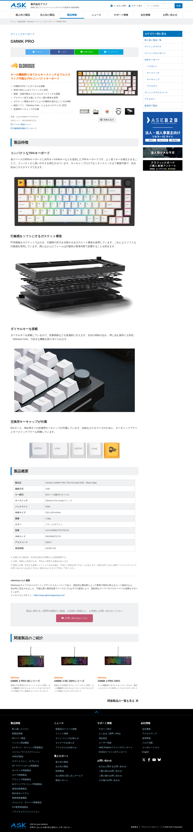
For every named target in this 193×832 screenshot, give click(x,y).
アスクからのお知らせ (66, 747)
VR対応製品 (17, 756)
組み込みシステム (20, 793)
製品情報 (72, 15)
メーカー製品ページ (22, 123)
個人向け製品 (23, 15)
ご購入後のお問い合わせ (110, 775)
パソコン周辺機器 (20, 743)
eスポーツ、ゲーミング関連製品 (27, 747)
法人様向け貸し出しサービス (69, 775)
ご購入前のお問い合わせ (110, 771)
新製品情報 (17, 733)
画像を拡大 (108, 118)
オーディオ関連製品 (21, 770)
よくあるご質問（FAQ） (110, 733)
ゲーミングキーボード (45, 22)
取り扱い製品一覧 (153, 40)
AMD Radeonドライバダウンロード (116, 747)
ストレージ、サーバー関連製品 (27, 802)
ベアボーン (152, 66)
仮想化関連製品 (19, 788)
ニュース (96, 15)
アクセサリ (152, 86)
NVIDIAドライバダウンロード (113, 752)
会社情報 (145, 15)
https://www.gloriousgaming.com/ (49, 593)
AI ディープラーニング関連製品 (27, 784)
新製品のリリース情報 (66, 729)
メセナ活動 (147, 743)
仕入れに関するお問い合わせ (112, 766)
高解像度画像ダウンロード (25, 127)
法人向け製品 (47, 15)
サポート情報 (121, 15)
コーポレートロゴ (150, 747)
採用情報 (146, 738)
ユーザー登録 (105, 743)
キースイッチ (153, 73)
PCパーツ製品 (18, 738)
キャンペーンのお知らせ (67, 738)
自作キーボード (152, 59)
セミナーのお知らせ (64, 743)
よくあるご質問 (119, 6)
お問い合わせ (170, 15)
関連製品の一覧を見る (120, 700)
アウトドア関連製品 (21, 779)
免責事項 (134, 827)
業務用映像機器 (19, 797)
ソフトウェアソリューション (26, 811)
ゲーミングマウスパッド (156, 92)
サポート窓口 (136, 6)
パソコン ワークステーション (26, 752)
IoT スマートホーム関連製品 (25, 765)
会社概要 (146, 729)
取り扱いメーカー (20, 729)
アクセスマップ (149, 733)
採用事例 (59, 771)
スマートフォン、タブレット (26, 761)
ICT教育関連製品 (20, 807)
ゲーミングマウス (153, 46)
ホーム (13, 22)
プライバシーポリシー (150, 827)
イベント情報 (61, 733)
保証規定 (103, 738)
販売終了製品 (151, 105)
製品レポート (61, 780)
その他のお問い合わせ (109, 780)
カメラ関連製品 (19, 775)
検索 (178, 6)
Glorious (30, 22)
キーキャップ (153, 79)
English (145, 752)
